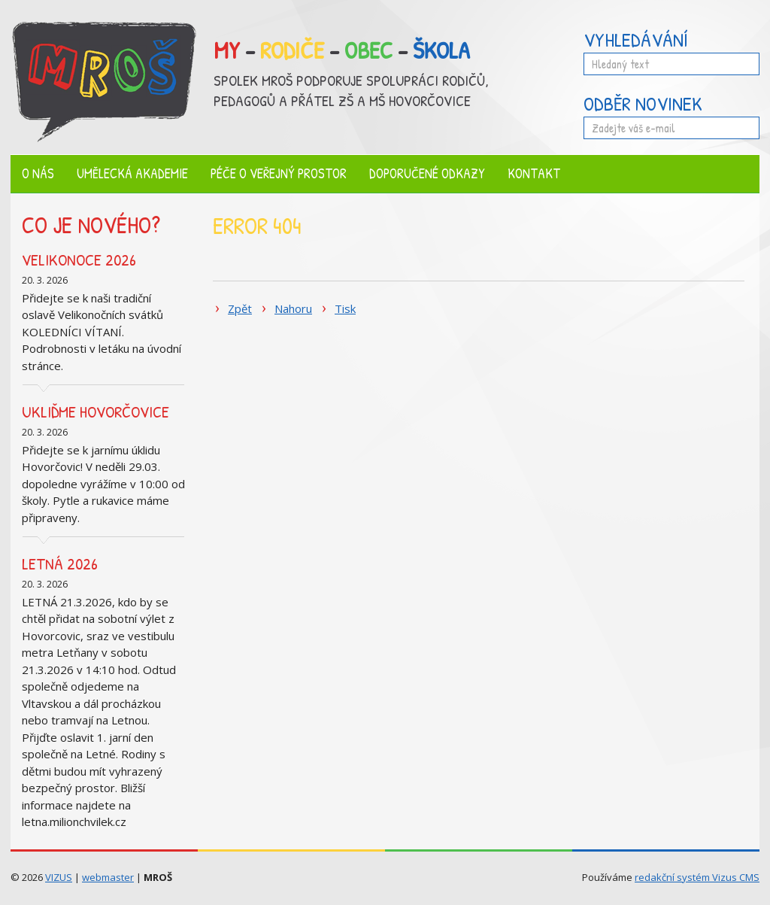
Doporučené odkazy (427, 173)
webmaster (108, 877)
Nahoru (293, 308)
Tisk (345, 308)
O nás (38, 173)
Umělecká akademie (132, 173)
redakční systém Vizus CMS (697, 877)
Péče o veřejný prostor (279, 173)
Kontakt (534, 173)
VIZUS (58, 877)
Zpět (240, 308)
